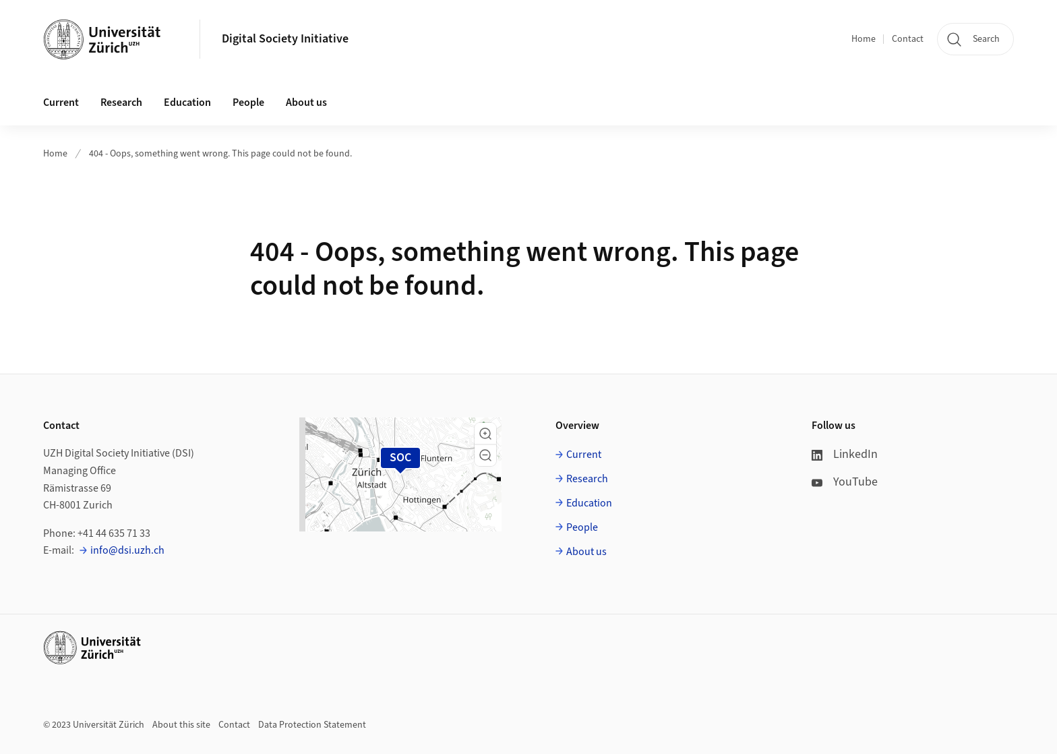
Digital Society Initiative (285, 38)
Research (587, 478)
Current (583, 454)
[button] (485, 433)
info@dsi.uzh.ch (127, 550)
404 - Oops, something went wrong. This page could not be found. (220, 154)
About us (586, 551)
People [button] (248, 102)
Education (589, 503)
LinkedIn (845, 454)
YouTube (845, 481)
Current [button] (61, 102)
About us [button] (306, 102)
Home (863, 39)
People (582, 527)
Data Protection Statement (312, 725)
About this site (181, 725)
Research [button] (121, 102)
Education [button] (187, 102)
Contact (908, 39)
